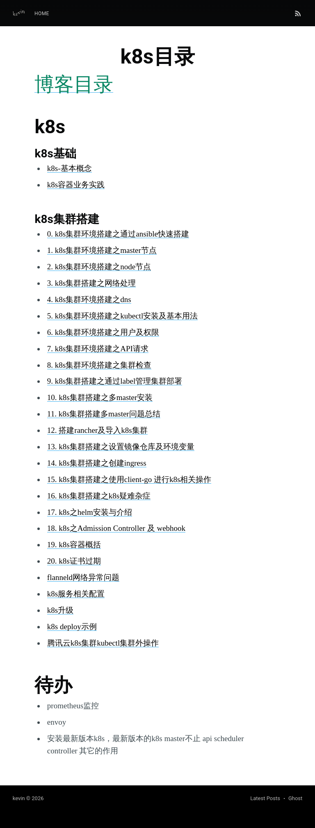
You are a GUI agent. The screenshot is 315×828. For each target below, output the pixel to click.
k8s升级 (60, 610)
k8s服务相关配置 (76, 593)
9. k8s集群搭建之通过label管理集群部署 (114, 381)
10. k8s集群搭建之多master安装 (100, 397)
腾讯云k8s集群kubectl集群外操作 (103, 643)
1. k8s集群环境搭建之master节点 (102, 250)
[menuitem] (42, 14)
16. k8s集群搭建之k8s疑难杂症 (99, 495)
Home (41, 13)
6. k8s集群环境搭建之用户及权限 (103, 332)
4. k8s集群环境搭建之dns (89, 299)
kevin (19, 798)
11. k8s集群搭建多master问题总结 (103, 413)
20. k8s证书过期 (74, 561)
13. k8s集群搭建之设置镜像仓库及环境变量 (120, 446)
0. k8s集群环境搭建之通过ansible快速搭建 (118, 234)
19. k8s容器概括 (74, 544)
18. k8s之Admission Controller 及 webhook (116, 528)
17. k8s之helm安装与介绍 (89, 512)
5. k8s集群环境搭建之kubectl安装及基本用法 (122, 316)
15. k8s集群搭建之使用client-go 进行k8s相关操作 (129, 479)
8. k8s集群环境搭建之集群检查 (99, 365)
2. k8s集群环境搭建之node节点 (99, 266)
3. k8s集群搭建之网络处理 (91, 283)
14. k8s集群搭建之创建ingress (96, 463)
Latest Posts (265, 798)
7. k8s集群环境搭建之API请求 (97, 348)
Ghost (295, 798)
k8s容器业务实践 (76, 184)
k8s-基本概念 (69, 168)
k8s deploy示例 (72, 626)
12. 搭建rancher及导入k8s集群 (97, 430)
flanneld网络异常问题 (83, 577)
